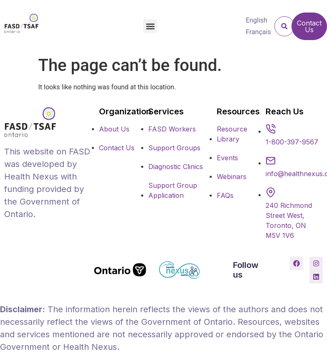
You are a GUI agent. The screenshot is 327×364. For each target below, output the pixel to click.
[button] (150, 26)
